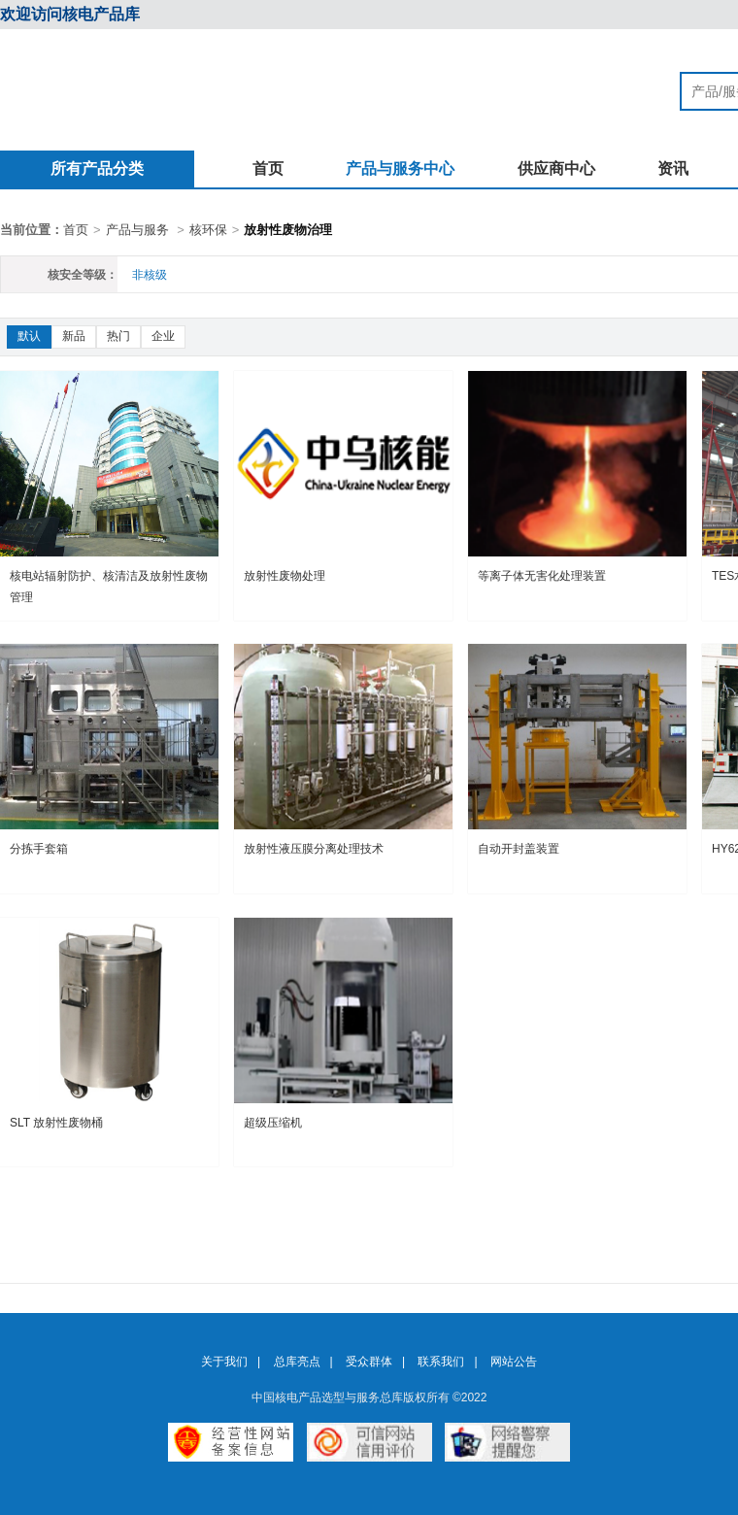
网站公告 (513, 1361)
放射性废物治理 (288, 229)
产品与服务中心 (400, 168)
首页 (268, 168)
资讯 (672, 168)
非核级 (149, 275)
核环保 (208, 229)
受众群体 (369, 1361)
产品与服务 (137, 229)
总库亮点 (297, 1361)
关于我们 (224, 1361)
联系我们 (441, 1361)
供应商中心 (556, 168)
